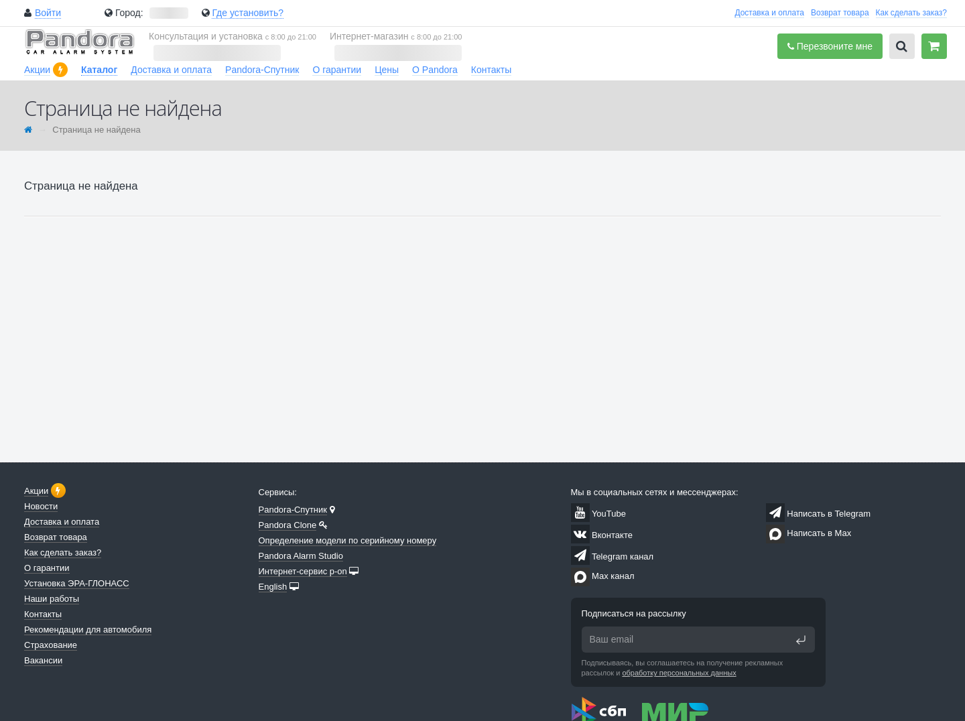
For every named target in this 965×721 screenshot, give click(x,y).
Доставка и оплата (769, 12)
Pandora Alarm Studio (301, 556)
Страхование (50, 645)
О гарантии (336, 69)
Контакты (491, 69)
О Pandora (435, 69)
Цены (387, 69)
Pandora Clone (288, 525)
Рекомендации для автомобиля (87, 630)
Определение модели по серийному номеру (348, 540)
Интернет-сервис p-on (303, 571)
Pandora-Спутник (262, 69)
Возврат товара (840, 12)
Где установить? (247, 12)
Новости (41, 506)
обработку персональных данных (679, 673)
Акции (37, 69)
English (273, 587)
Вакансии (43, 660)
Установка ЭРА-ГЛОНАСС (76, 583)
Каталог (99, 69)
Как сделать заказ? (911, 12)
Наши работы (51, 599)
